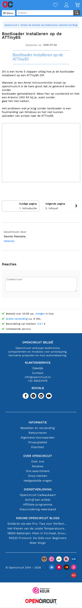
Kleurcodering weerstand (38, 509)
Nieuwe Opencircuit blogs (37, 518)
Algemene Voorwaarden (38, 437)
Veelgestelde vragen (37, 480)
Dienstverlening (38, 489)
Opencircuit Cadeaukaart (38, 495)
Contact (37, 373)
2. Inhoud (61, 206)
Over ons (37, 461)
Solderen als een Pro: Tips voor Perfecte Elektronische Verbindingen (37, 523)
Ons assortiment (38, 471)
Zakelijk (37, 368)
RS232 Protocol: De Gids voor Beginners (37, 538)
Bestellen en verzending (37, 428)
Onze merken (37, 476)
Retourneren (38, 432)
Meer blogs (38, 543)
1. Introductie (20, 206)
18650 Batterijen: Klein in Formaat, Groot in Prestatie (37, 533)
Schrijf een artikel (37, 499)
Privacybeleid (37, 442)
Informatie (38, 422)
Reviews (37, 466)
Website (9, 241)
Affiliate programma (37, 504)
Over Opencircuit (37, 456)
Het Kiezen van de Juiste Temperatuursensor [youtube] (37, 528)
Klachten (37, 447)
